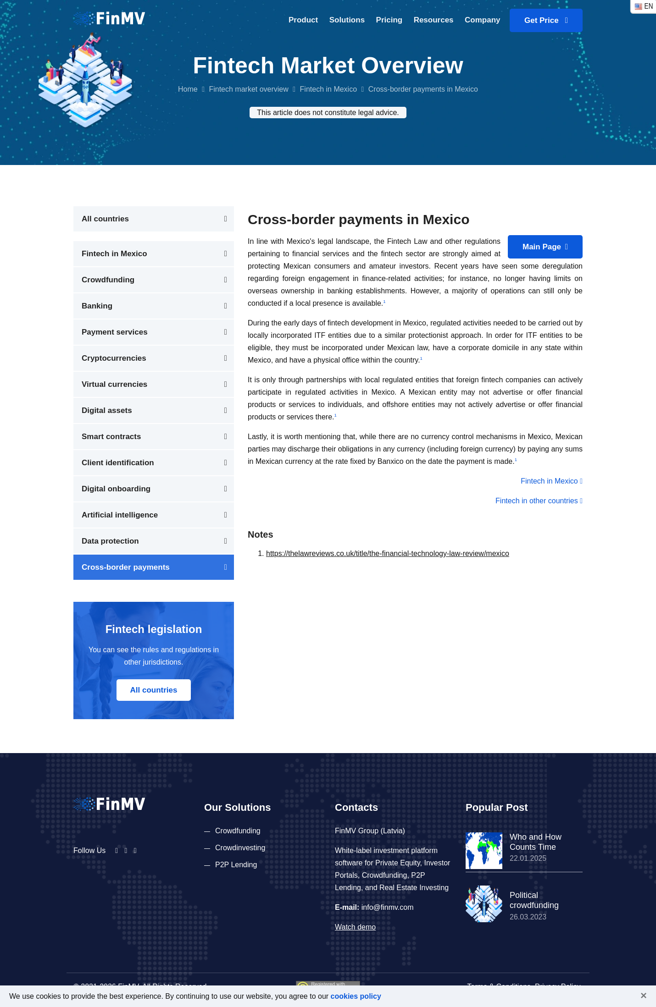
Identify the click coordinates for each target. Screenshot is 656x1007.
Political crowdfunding (534, 900)
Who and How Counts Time (535, 842)
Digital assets (107, 410)
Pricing (389, 20)
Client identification (118, 462)
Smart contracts (111, 436)
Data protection (110, 541)
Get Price (546, 20)
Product (303, 20)
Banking (97, 306)
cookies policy (356, 996)
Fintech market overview (248, 89)
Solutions (347, 20)
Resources (434, 20)
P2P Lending (236, 865)
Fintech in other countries (539, 501)
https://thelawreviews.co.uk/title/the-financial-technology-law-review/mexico (387, 553)
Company (482, 20)
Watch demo (355, 927)
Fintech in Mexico (328, 89)
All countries (105, 219)
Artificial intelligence (120, 515)
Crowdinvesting (240, 848)
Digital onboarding (116, 488)
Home (188, 89)
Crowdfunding (108, 279)
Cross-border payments (126, 567)
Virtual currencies (114, 384)
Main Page (545, 246)
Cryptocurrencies (114, 358)
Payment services (115, 332)
